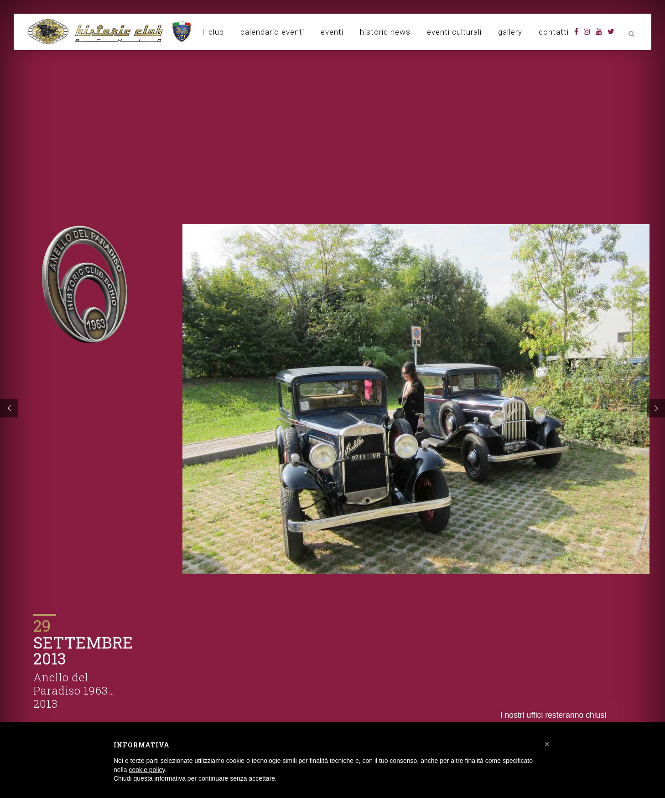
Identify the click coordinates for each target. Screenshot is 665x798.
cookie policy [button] (147, 769)
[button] (547, 744)
